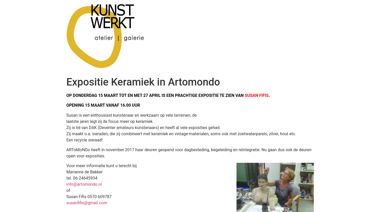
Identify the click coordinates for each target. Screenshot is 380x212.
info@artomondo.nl (84, 184)
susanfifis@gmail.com (86, 202)
